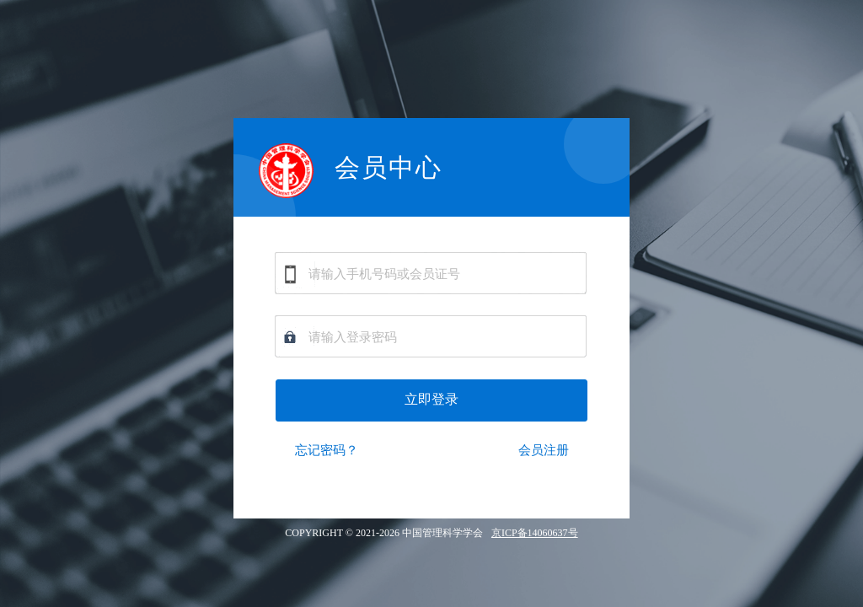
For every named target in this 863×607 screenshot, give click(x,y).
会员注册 (543, 450)
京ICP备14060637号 (534, 533)
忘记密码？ (326, 450)
